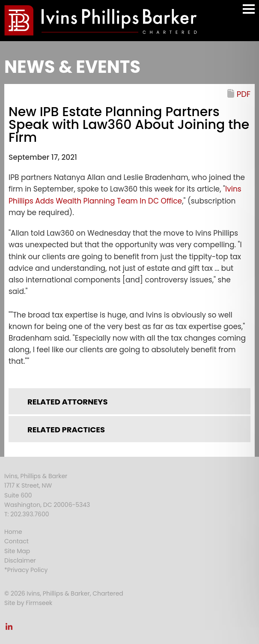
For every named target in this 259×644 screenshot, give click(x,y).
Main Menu (249, 13)
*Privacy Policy (26, 570)
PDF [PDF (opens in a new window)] (243, 94)
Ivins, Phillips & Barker (35, 476)
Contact (16, 541)
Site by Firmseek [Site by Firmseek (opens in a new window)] (28, 603)
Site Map (17, 551)
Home (13, 531)
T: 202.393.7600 (26, 514)
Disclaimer (20, 560)
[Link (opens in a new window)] (9, 629)
